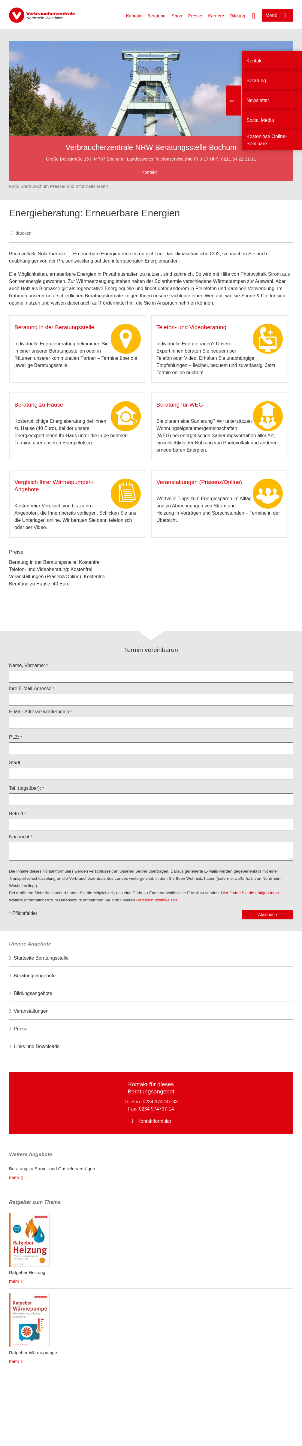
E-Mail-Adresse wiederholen (39, 711)
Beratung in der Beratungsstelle (54, 327)
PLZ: (14, 737)
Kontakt (133, 15)
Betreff (16, 813)
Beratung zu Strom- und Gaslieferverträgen (52, 1168)
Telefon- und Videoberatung (191, 327)
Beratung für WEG (179, 404)
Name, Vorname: (27, 665)
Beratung (156, 15)
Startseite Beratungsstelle (41, 957)
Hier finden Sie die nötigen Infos (250, 893)
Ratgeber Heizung (27, 1272)
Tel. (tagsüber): (25, 788)
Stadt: (15, 762)
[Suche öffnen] (253, 15)
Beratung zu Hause (38, 404)
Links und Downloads (36, 1046)
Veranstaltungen (31, 1011)
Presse (195, 15)
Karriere (216, 15)
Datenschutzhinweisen (156, 900)
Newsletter (257, 100)
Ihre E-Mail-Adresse (30, 688)
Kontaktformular (154, 1121)
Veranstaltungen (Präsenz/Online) (199, 482)
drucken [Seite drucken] (24, 233)
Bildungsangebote (33, 993)
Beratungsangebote (35, 975)
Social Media (260, 120)
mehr (14, 1177)
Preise (20, 1028)
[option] (151, 958)
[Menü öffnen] (277, 15)
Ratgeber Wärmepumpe (33, 1352)
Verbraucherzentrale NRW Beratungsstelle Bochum (150, 147)
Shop (177, 15)
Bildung (237, 15)
